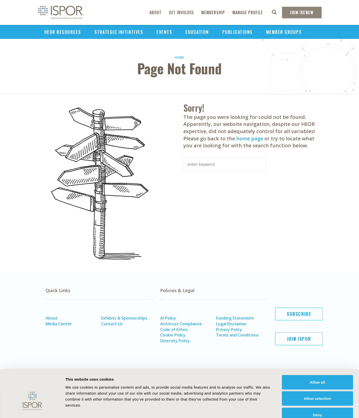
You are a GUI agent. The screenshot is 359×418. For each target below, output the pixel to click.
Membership (213, 12)
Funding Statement (235, 318)
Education (197, 32)
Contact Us (112, 324)
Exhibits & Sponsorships (124, 318)
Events (164, 32)
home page (249, 138)
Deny (317, 385)
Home (179, 57)
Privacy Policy (229, 329)
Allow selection (317, 369)
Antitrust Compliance (181, 324)
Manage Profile (247, 12)
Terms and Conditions (237, 335)
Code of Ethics (174, 329)
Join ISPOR (299, 338)
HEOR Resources (62, 32)
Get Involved (181, 12)
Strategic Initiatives (118, 32)
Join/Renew (302, 12)
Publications (237, 32)
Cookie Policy (173, 335)
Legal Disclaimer (231, 324)
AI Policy (168, 318)
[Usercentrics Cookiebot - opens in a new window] (32, 408)
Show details (275, 408)
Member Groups (284, 32)
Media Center (59, 324)
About (155, 12)
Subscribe (299, 314)
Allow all (317, 352)
